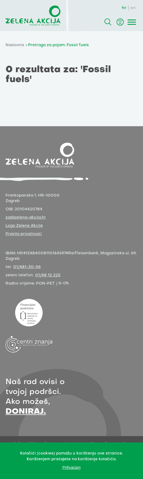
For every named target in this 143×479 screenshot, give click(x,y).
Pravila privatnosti (24, 234)
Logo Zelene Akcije (24, 226)
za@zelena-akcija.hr (26, 217)
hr (124, 8)
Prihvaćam (71, 467)
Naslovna (15, 45)
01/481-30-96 (27, 267)
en (133, 8)
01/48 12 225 (48, 275)
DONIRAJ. (26, 411)
